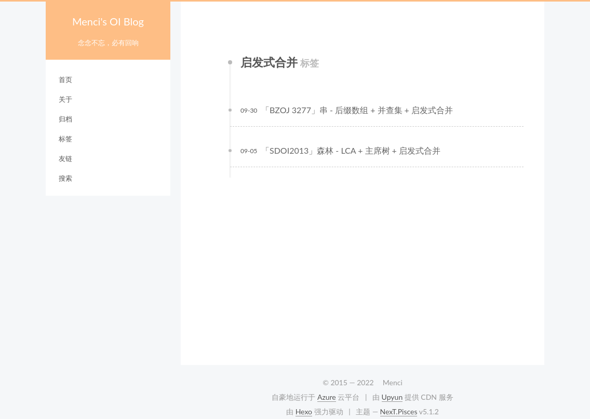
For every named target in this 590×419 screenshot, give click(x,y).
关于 (65, 99)
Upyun (392, 397)
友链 (65, 158)
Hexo (304, 411)
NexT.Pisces (399, 411)
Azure (326, 397)
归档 (65, 119)
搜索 (65, 178)
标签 (65, 138)
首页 (65, 79)
